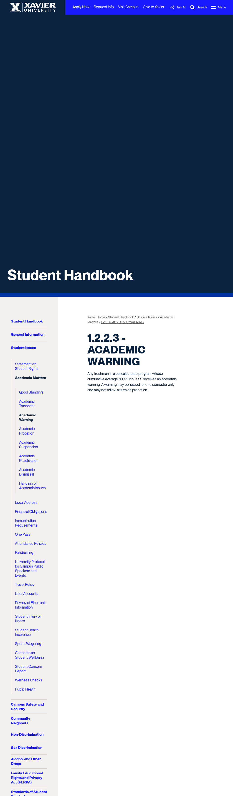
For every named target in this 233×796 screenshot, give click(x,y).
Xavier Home (96, 317)
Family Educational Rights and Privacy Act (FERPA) (27, 777)
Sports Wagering (28, 644)
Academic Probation (27, 431)
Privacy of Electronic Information (30, 605)
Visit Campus (128, 7)
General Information (27, 334)
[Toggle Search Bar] (198, 7)
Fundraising (24, 552)
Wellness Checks (28, 680)
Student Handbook (70, 275)
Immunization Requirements (26, 523)
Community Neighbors (20, 720)
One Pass (22, 534)
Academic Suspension (28, 444)
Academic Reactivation (28, 458)
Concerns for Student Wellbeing (29, 655)
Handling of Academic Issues (32, 485)
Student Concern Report (28, 668)
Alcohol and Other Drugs (26, 761)
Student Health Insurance (27, 632)
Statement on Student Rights (26, 366)
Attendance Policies (30, 543)
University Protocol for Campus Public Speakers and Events (30, 569)
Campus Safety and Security (27, 706)
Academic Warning (27, 417)
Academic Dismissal (27, 472)
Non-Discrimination (27, 734)
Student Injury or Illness (28, 618)
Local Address (26, 502)
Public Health (25, 689)
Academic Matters (30, 378)
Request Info (104, 7)
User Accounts (26, 593)
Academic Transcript (27, 403)
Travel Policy (24, 584)
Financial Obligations (31, 511)
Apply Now (81, 7)
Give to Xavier (153, 7)
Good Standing (31, 392)
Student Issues (23, 348)
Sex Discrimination (26, 747)
